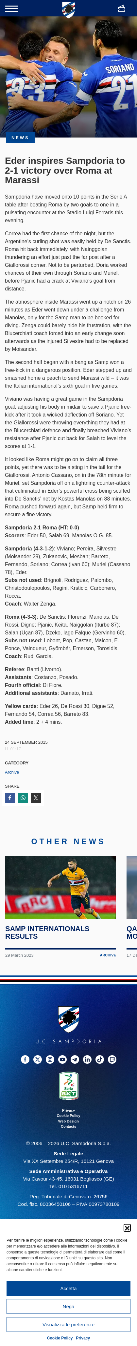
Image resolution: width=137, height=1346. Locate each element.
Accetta (68, 1288)
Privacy (83, 1338)
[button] (127, 1227)
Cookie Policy (60, 1338)
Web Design (68, 1121)
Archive (12, 772)
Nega (69, 1306)
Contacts (68, 1127)
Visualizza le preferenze (68, 1324)
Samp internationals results (47, 933)
